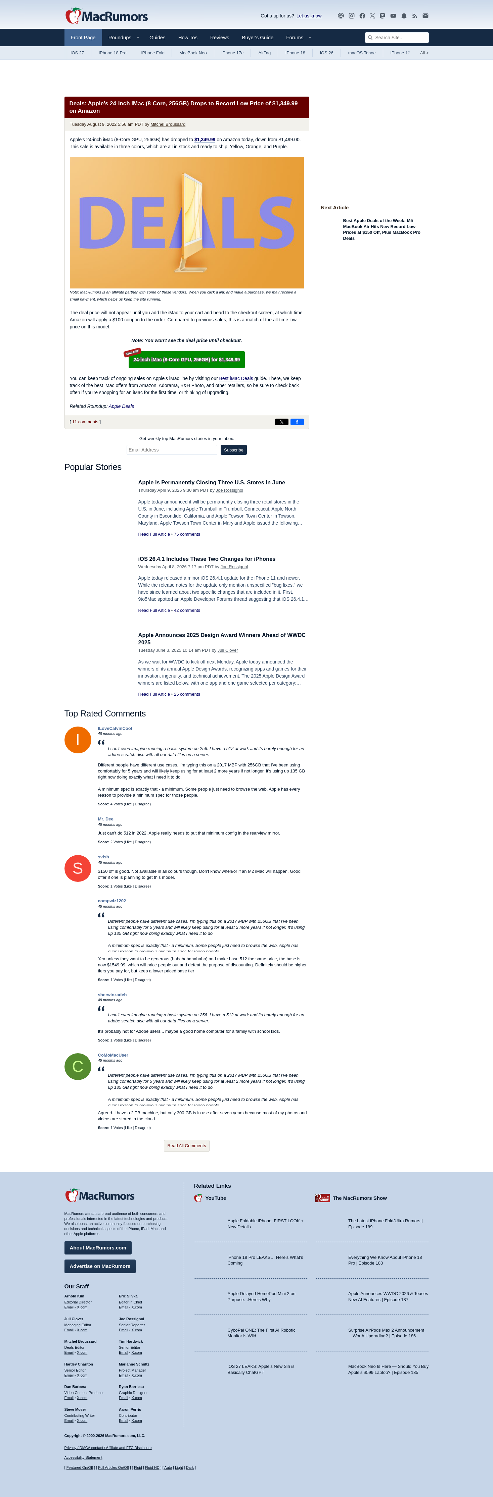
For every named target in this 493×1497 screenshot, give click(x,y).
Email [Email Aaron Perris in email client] (123, 1420)
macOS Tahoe (362, 52)
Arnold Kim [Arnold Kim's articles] (74, 1296)
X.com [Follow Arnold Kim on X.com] (82, 1307)
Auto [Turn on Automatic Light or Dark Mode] (168, 1468)
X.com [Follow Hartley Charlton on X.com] (82, 1375)
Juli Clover (228, 650)
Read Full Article (154, 534)
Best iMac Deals (236, 378)
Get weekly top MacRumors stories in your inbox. (186, 438)
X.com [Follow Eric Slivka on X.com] (137, 1307)
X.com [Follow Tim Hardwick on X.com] (137, 1352)
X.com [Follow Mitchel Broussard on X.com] (82, 1352)
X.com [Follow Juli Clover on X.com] (82, 1329)
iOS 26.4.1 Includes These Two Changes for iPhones (209, 559)
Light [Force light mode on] (179, 1468)
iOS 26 (326, 52)
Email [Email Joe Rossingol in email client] (123, 1329)
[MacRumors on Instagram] (351, 15)
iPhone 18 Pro (112, 52)
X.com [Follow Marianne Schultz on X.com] (137, 1375)
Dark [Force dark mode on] (190, 1468)
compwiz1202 (112, 900)
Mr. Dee (106, 818)
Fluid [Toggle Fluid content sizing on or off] (138, 1468)
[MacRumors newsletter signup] (425, 15)
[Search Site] (397, 37)
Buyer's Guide (258, 37)
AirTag (264, 52)
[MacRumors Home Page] (106, 16)
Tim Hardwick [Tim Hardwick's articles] (131, 1341)
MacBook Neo (193, 52)
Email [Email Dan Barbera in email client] (69, 1397)
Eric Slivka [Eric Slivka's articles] (128, 1296)
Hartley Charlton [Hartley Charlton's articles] (78, 1364)
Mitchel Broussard (167, 124)
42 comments (187, 610)
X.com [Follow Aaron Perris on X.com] (137, 1420)
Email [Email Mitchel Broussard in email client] (69, 1352)
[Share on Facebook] (297, 422)
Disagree (142, 804)
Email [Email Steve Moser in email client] (69, 1420)
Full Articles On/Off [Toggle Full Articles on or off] (113, 1468)
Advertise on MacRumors (100, 1266)
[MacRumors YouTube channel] (393, 15)
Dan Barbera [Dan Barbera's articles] (75, 1386)
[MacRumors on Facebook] (362, 15)
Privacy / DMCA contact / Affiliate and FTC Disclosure (108, 1448)
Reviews (219, 37)
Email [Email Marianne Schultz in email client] (123, 1375)
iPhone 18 (295, 52)
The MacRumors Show (360, 1197)
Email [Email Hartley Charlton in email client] (69, 1375)
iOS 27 (77, 52)
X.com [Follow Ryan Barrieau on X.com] (137, 1397)
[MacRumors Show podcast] (341, 15)
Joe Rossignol (229, 490)
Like (128, 804)
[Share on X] (281, 422)
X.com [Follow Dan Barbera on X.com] (82, 1397)
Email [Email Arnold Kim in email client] (69, 1307)
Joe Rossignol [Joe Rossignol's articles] (131, 1319)
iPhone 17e (233, 52)
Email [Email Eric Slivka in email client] (123, 1307)
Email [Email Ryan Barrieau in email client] (123, 1397)
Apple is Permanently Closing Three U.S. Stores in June (214, 482)
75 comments (187, 534)
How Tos (187, 37)
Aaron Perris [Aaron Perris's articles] (130, 1409)
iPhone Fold (153, 52)
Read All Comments (187, 1145)
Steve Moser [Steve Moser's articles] (75, 1409)
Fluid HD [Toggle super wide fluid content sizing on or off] (152, 1468)
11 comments (85, 421)
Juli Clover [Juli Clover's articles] (73, 1319)
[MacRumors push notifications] (404, 15)
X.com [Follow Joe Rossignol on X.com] (137, 1329)
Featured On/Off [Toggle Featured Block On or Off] (79, 1468)
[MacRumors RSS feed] (414, 15)
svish (103, 856)
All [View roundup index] (424, 52)
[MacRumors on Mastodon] (382, 15)
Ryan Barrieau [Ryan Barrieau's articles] (131, 1386)
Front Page (83, 37)
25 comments (187, 694)
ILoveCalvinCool (115, 728)
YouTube (216, 1197)
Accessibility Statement (83, 1458)
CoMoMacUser (113, 1055)
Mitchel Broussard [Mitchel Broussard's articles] (80, 1341)
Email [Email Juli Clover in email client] (69, 1329)
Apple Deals (121, 406)
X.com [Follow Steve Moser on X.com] (82, 1420)
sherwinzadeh (112, 994)
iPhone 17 (400, 52)
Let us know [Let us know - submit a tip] (309, 15)
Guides (157, 37)
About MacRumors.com (98, 1247)
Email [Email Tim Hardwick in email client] (123, 1352)
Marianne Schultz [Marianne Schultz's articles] (134, 1364)
